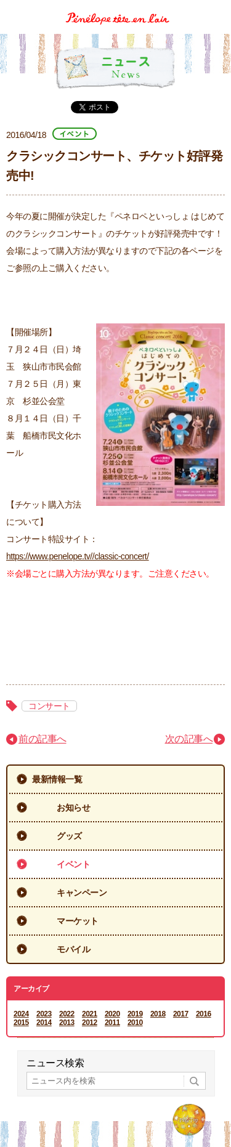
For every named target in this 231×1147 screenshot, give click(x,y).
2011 (112, 1022)
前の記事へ (42, 739)
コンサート (49, 706)
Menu (217, 8)
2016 (203, 1014)
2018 (158, 1014)
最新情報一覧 (57, 779)
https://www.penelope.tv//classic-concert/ (77, 556)
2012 (89, 1022)
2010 (135, 1022)
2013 (67, 1022)
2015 (21, 1022)
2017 (180, 1014)
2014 (44, 1022)
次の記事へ (189, 739)
